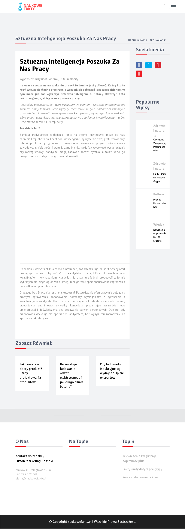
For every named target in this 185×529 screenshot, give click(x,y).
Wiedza (158, 225)
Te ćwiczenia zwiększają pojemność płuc (159, 144)
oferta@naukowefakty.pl (30, 479)
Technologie (157, 40)
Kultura (158, 195)
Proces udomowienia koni (161, 204)
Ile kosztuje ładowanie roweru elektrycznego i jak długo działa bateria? (72, 376)
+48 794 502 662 (26, 474)
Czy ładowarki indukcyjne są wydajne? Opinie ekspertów (112, 371)
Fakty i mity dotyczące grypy (159, 178)
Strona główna (136, 40)
